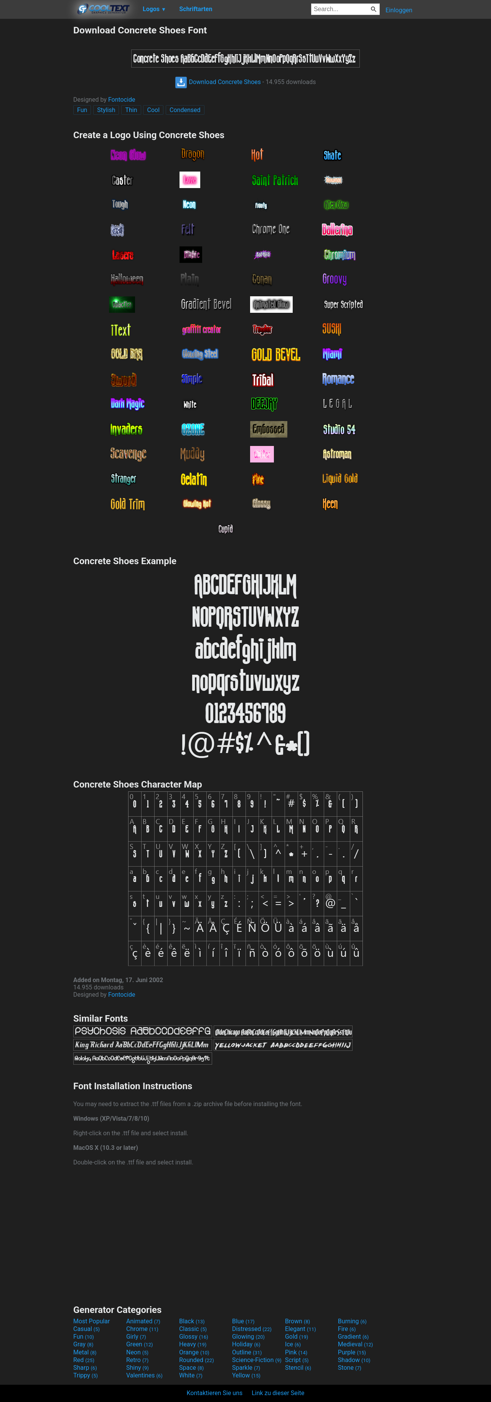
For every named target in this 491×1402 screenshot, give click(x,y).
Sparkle (246, 1367)
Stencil (298, 1367)
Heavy (192, 1344)
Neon (137, 1352)
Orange (194, 1352)
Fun (82, 110)
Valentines (144, 1375)
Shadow (354, 1360)
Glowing (248, 1336)
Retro (137, 1360)
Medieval (355, 1344)
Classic (193, 1329)
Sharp (85, 1367)
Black (192, 1321)
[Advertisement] (36, 140)
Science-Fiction (257, 1360)
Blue (243, 1321)
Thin (131, 110)
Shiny (137, 1367)
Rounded (196, 1360)
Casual (86, 1329)
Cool (153, 110)
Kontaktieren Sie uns (215, 1393)
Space (191, 1367)
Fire (347, 1329)
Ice (293, 1344)
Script (297, 1360)
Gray (83, 1344)
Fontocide (121, 99)
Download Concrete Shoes (218, 82)
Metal (85, 1352)
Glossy (193, 1336)
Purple (352, 1352)
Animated (143, 1321)
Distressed (252, 1329)
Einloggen (399, 10)
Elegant (300, 1329)
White (191, 1375)
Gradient (353, 1336)
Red (83, 1360)
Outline (247, 1352)
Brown (297, 1321)
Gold (296, 1336)
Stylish (106, 110)
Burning (352, 1321)
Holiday (246, 1344)
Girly (136, 1336)
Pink (296, 1352)
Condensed (185, 110)
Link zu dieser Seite (278, 1393)
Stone (349, 1367)
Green (139, 1344)
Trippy (85, 1375)
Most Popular (91, 1321)
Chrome (142, 1329)
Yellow (246, 1375)
